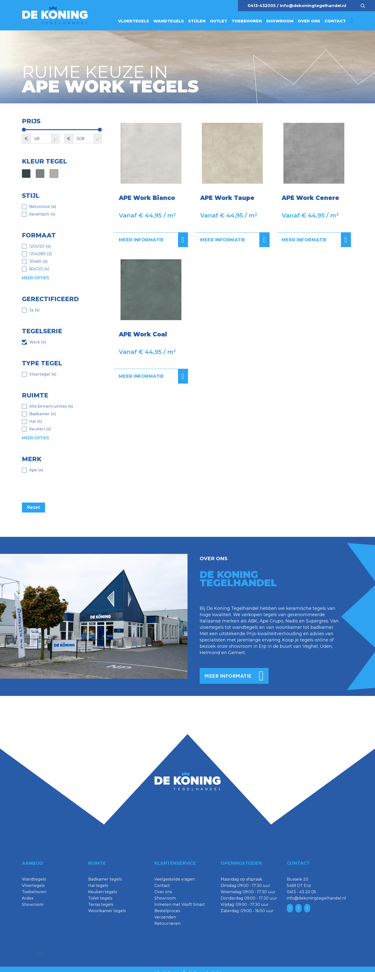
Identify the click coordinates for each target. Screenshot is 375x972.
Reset (33, 507)
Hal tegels (98, 885)
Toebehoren (247, 21)
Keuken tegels (102, 892)
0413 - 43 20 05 (301, 892)
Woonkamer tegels (107, 911)
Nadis (291, 621)
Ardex (28, 898)
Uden (326, 646)
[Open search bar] (362, 5)
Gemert (236, 652)
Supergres (317, 621)
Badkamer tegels (105, 879)
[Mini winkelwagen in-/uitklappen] (352, 21)
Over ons (309, 21)
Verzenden (165, 917)
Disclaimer (166, 965)
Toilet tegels (100, 898)
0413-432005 (262, 5)
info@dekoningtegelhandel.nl (313, 5)
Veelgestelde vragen (174, 879)
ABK (252, 621)
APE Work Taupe (227, 197)
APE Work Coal (143, 334)
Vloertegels (133, 21)
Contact (335, 21)
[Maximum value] (83, 138)
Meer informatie (153, 240)
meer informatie (234, 676)
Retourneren (167, 923)
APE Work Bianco (147, 197)
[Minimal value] (62, 130)
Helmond (210, 652)
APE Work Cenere (310, 197)
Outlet (218, 21)
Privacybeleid (205, 965)
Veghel (310, 646)
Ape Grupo (271, 621)
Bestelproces (167, 911)
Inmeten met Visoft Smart (179, 904)
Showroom (279, 21)
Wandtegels (168, 21)
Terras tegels (100, 904)
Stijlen (197, 21)
